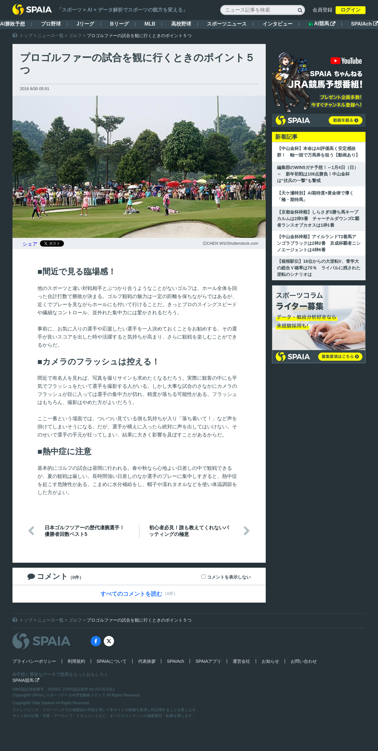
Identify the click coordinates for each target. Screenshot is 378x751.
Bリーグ (119, 23)
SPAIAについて (112, 661)
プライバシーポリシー (34, 661)
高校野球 (181, 23)
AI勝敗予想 (12, 23)
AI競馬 (321, 23)
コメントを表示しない (229, 577)
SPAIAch (364, 23)
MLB (149, 23)
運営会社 (241, 661)
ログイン (351, 9)
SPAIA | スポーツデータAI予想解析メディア (69, 695)
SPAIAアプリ (208, 661)
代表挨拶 (147, 661)
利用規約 (76, 661)
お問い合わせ (304, 661)
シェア (29, 244)
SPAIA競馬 (25, 680)
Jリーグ (85, 23)
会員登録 (322, 9)
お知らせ (270, 661)
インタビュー (278, 23)
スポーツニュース (227, 23)
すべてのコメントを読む (131, 594)
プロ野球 (51, 23)
